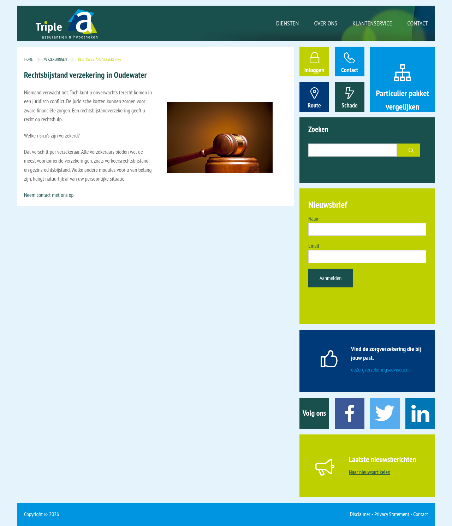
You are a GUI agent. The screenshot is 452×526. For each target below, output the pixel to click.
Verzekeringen (55, 60)
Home (28, 60)
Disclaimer (360, 514)
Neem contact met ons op (49, 194)
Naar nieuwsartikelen (369, 471)
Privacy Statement (391, 514)
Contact (418, 23)
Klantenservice (372, 23)
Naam (314, 218)
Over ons (325, 23)
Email (313, 245)
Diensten (287, 23)
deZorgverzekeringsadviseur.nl (380, 369)
